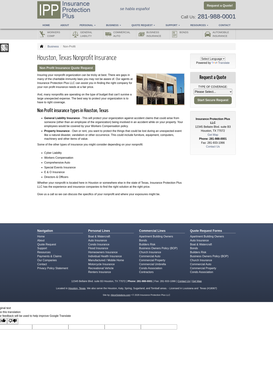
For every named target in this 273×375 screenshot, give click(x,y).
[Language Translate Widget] (212, 59)
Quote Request (46, 244)
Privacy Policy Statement (52, 268)
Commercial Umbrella (152, 264)
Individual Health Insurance (105, 256)
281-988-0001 (217, 15)
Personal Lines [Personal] (99, 231)
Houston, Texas (76, 288)
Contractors (146, 272)
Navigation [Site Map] (45, 231)
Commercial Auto (149, 256)
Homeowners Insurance (103, 252)
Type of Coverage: (213, 86)
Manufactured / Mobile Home (106, 260)
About (64, 24)
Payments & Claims (49, 256)
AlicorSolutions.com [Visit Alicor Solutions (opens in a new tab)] (120, 295)
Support (42, 248)
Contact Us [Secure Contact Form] (213, 146)
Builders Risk (147, 244)
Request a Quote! (220, 5)
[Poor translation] (12, 321)
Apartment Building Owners (156, 236)
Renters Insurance (99, 272)
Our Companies (47, 260)
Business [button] (113, 24)
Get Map (213, 134)
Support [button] (173, 24)
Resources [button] (199, 24)
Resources (43, 252)
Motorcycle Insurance (101, 264)
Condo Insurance (99, 244)
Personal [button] (87, 24)
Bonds (143, 240)
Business (53, 46)
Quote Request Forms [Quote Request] (206, 231)
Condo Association (150, 268)
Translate (221, 62)
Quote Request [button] (143, 24)
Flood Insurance (98, 248)
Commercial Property (152, 260)
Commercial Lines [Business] (152, 231)
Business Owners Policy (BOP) (158, 248)
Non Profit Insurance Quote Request (68, 68)
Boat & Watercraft (99, 236)
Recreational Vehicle (101, 268)
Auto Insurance (97, 240)
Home (46, 24)
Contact (224, 24)
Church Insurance (150, 252)
